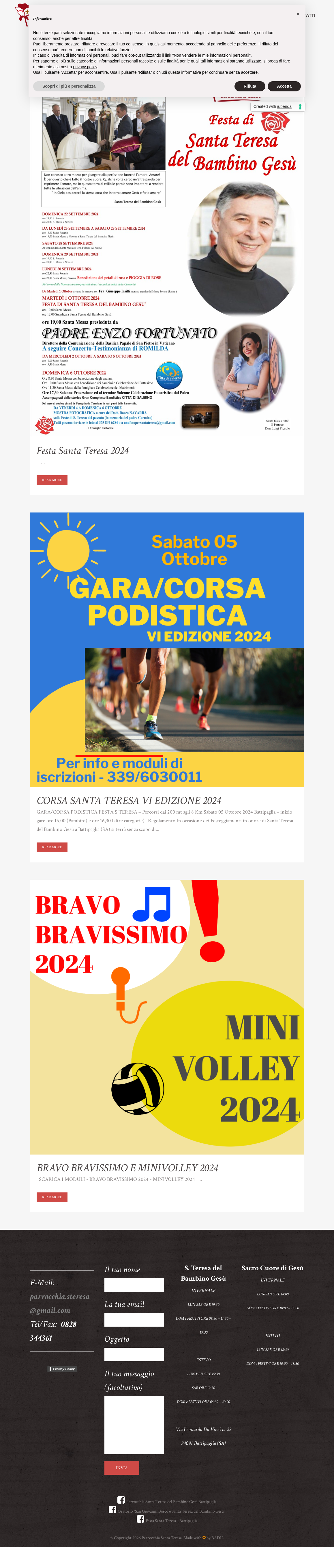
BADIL (217, 1538)
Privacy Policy (64, 1369)
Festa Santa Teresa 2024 (82, 451)
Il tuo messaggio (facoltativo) (134, 1411)
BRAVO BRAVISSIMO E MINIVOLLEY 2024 (127, 1168)
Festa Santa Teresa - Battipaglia (167, 1521)
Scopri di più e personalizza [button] (68, 86)
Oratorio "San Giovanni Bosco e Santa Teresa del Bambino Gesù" (167, 1511)
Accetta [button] (284, 86)
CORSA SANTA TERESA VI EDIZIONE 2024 (128, 801)
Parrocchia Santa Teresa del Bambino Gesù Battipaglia (167, 1501)
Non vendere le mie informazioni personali (211, 55)
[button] (298, 14)
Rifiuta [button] (250, 86)
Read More (52, 480)
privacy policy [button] (85, 66)
